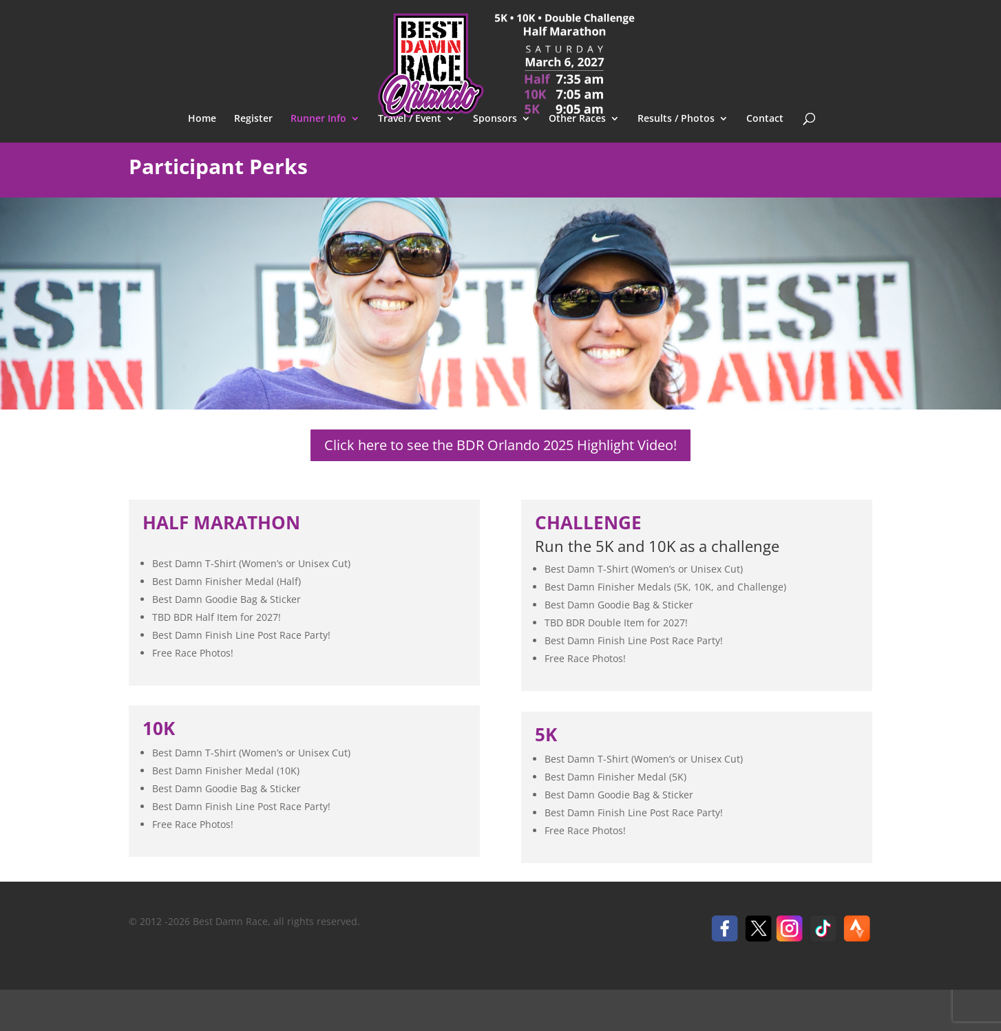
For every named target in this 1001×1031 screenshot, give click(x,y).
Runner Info (318, 119)
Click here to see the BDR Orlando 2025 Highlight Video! (500, 445)
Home (202, 119)
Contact (764, 119)
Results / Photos (676, 119)
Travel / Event (409, 119)
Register (253, 119)
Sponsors (495, 119)
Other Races (577, 119)
